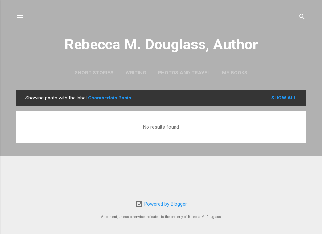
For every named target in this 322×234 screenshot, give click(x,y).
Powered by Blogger (161, 204)
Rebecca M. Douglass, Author (161, 44)
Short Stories (94, 73)
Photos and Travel (184, 73)
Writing (135, 73)
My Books (234, 73)
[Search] (302, 18)
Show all (284, 98)
